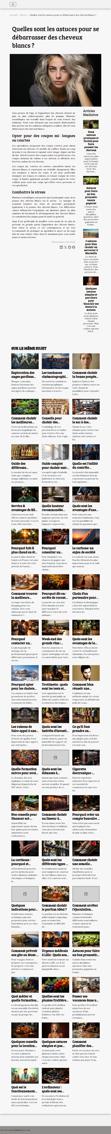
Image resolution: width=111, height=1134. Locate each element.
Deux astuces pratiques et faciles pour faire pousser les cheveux (91, 141)
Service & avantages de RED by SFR (24, 510)
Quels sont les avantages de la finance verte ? (83, 643)
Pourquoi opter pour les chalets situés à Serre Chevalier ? (22, 690)
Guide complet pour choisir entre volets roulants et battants (55, 469)
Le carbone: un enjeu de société (83, 550)
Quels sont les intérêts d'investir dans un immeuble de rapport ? (55, 732)
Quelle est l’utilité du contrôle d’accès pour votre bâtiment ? (85, 469)
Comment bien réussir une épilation (83, 688)
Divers (23, 15)
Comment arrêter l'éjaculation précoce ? (85, 909)
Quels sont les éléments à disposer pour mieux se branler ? (55, 775)
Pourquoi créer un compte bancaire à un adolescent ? (85, 818)
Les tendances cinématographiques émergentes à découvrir (57, 378)
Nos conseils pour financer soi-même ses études (24, 818)
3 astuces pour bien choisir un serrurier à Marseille (91, 247)
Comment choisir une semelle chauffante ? (84, 864)
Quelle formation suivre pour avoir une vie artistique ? (24, 775)
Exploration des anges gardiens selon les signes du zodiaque (24, 378)
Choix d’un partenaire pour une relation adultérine (84, 599)
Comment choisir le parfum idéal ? (54, 907)
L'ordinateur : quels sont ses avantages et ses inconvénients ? (53, 1093)
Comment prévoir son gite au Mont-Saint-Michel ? (24, 955)
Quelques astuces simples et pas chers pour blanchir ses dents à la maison (91, 299)
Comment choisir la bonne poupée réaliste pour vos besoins (84, 378)
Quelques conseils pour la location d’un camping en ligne (24, 1047)
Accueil (13, 15)
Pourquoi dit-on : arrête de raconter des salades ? (55, 597)
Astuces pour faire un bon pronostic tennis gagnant (91, 195)
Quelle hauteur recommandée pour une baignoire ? (53, 512)
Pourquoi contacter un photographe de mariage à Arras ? (24, 645)
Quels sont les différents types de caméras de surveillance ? (55, 866)
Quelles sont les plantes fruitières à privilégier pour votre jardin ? (55, 1002)
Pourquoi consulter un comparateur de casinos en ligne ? (54, 554)
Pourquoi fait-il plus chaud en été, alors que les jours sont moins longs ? (24, 554)
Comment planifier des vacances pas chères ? (82, 1047)
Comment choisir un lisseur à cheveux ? (54, 818)
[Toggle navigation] (13, 4)
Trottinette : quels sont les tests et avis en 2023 (55, 688)
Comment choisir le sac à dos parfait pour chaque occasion (84, 424)
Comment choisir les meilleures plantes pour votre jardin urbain (25, 424)
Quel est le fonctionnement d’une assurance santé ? (23, 1093)
